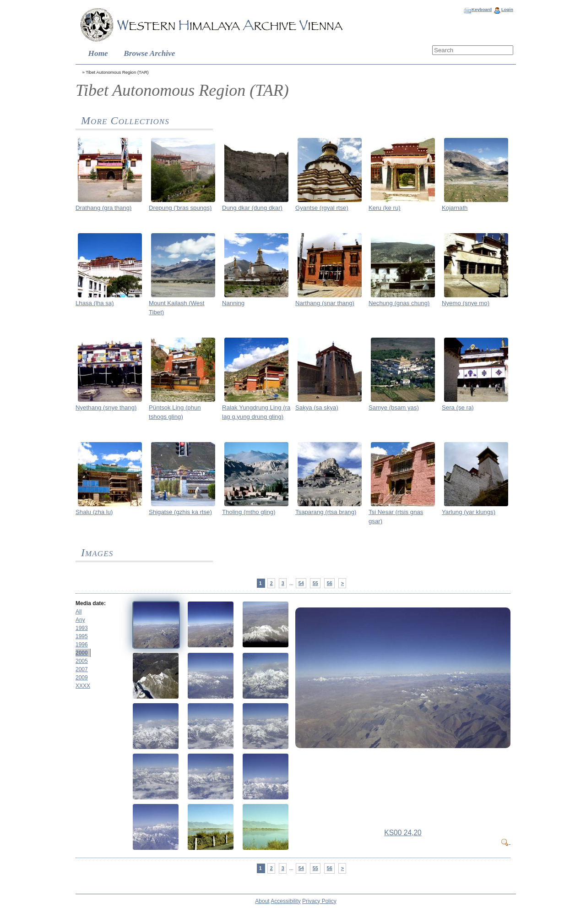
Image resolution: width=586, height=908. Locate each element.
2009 (82, 677)
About (262, 901)
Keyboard (482, 9)
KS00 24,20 (403, 833)
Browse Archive (149, 53)
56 (329, 583)
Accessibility (285, 901)
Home (98, 53)
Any (80, 620)
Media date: (91, 603)
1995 (82, 636)
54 (301, 583)
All (78, 611)
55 (315, 583)
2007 (82, 669)
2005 (82, 661)
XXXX (83, 686)
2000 (82, 653)
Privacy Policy (319, 901)
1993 (82, 628)
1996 (82, 644)
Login (507, 9)
